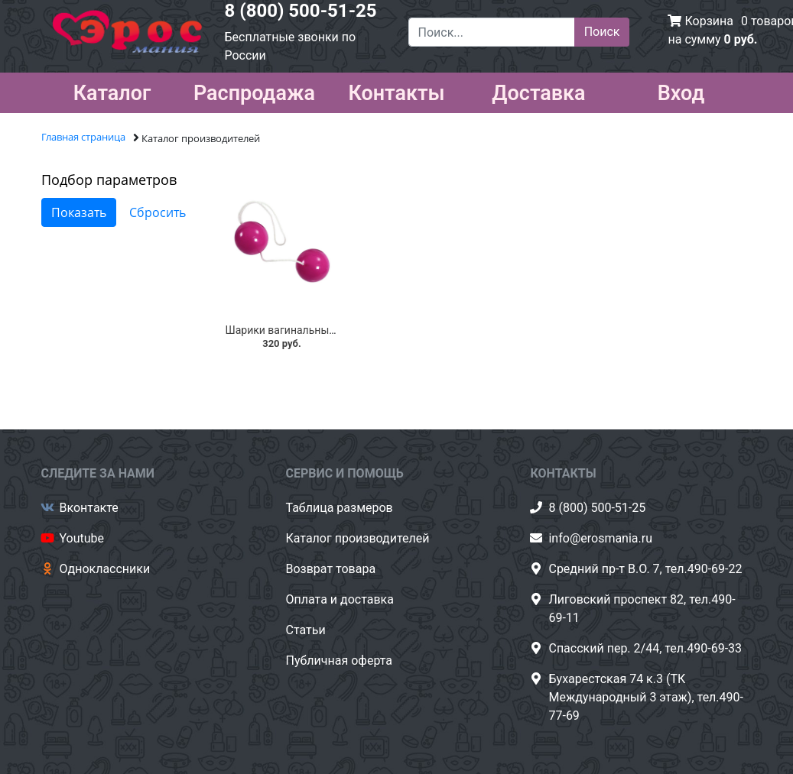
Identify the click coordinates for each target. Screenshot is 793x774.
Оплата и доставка (339, 599)
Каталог (112, 90)
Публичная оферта (338, 660)
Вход (681, 90)
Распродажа (254, 90)
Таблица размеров (338, 507)
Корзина (708, 21)
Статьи (305, 630)
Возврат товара (330, 569)
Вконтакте (89, 507)
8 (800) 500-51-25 (301, 10)
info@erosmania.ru (600, 538)
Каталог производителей (357, 538)
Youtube (82, 538)
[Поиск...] (491, 32)
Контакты (396, 90)
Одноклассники (105, 569)
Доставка (538, 90)
